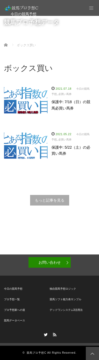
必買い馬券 (65, 94)
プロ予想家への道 (25, 35)
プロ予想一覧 (22, 24)
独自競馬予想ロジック (63, 288)
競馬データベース (25, 46)
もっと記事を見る (49, 200)
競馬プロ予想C (36, 352)
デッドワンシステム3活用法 (66, 309)
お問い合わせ (50, 262)
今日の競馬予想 (23, 14)
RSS (54, 334)
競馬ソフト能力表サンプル (65, 299)
